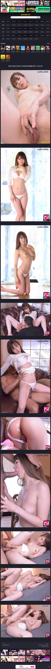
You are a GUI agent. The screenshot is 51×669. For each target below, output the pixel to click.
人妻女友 (19, 35)
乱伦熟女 (42, 28)
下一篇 (43, 645)
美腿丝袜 (30, 31)
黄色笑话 (42, 35)
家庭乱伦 (13, 35)
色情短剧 (36, 38)
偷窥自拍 (8, 31)
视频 (3, 25)
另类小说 (36, 35)
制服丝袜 (30, 28)
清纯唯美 (36, 31)
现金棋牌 (42, 21)
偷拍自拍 (13, 28)
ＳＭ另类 (47, 25)
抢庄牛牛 (47, 21)
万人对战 (19, 21)
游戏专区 (25, 21)
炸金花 (36, 21)
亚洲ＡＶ (8, 25)
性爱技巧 (47, 35)
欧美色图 (19, 31)
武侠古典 (25, 35)
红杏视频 (30, 38)
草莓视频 (19, 38)
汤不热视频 (25, 38)
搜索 (38, 17)
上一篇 (8, 644)
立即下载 (32, 666)
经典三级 (36, 28)
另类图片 (47, 31)
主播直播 (42, 25)
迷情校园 (30, 35)
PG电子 (8, 21)
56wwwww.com (25, 15)
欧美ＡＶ (19, 25)
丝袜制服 (36, 25)
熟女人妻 (30, 25)
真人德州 (13, 21)
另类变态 (47, 28)
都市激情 (8, 35)
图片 (3, 32)
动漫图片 (25, 31)
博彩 (3, 21)
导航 (3, 38)
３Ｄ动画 (25, 25)
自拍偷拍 (13, 25)
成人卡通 (19, 28)
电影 (3, 28)
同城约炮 (8, 38)
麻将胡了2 (31, 21)
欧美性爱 (25, 28)
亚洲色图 (13, 31)
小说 (3, 35)
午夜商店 (13, 38)
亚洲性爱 (8, 28)
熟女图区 (42, 31)
